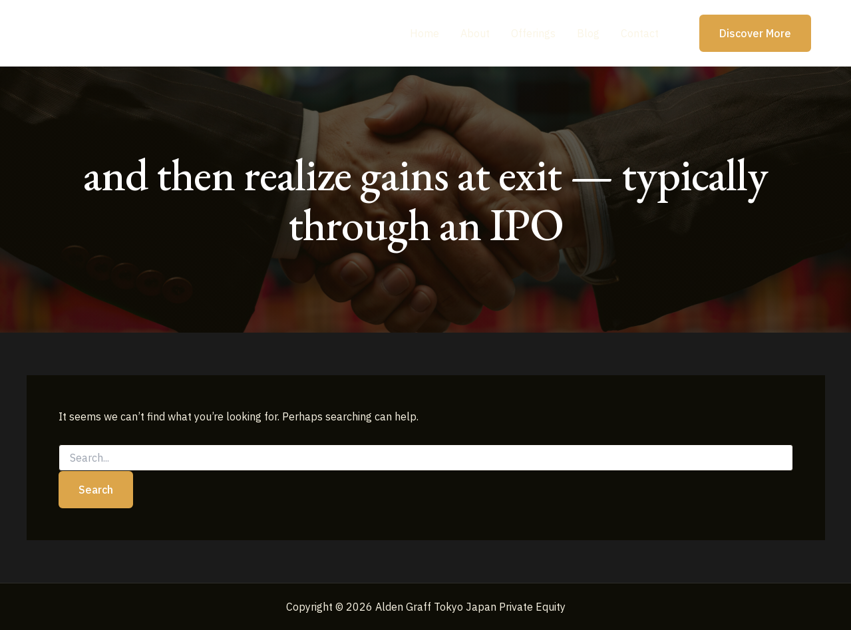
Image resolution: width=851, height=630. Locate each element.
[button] (747, 33)
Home (424, 33)
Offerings (533, 33)
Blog (588, 33)
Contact (640, 33)
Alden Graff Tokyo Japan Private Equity (182, 32)
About (475, 33)
